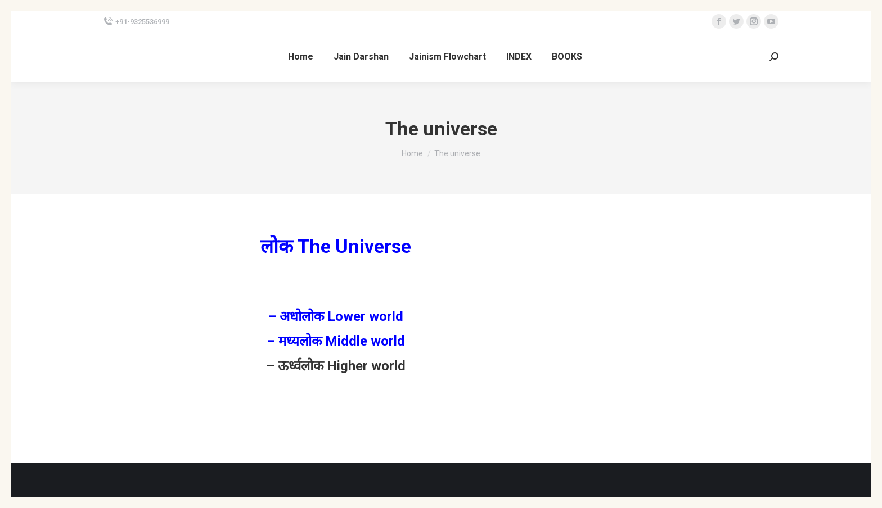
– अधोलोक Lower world (335, 316)
